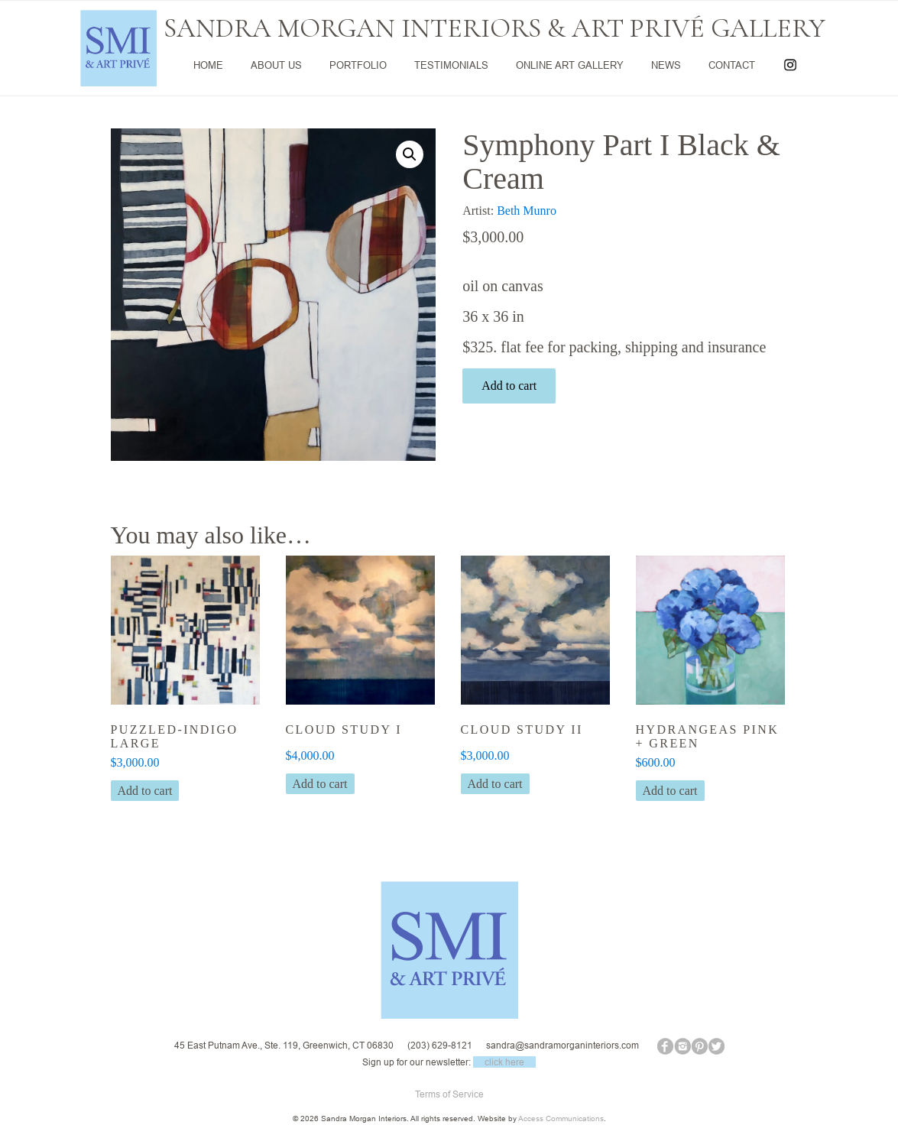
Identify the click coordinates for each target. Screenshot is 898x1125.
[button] (409, 154)
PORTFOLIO (358, 65)
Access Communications (561, 1118)
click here (504, 1062)
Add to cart (509, 385)
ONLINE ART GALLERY (570, 65)
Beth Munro (526, 210)
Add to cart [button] (145, 790)
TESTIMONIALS (451, 65)
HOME (208, 65)
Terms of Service (449, 1094)
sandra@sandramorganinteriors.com (562, 1045)
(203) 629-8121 (439, 1045)
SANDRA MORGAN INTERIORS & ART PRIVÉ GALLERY (494, 28)
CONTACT (731, 65)
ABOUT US (276, 65)
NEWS (666, 65)
